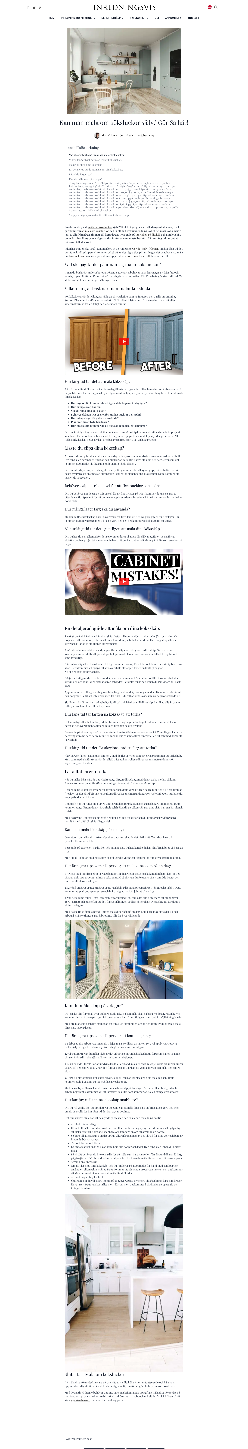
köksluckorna (77, 256)
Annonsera (173, 18)
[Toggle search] (216, 7)
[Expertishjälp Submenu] (124, 18)
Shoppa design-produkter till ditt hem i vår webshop (99, 215)
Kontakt (193, 18)
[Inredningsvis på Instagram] (34, 7)
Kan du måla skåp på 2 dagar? (85, 179)
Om (157, 18)
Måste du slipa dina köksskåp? (86, 164)
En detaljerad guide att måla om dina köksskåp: (96, 169)
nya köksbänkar (80, 1400)
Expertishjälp (111, 18)
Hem (52, 18)
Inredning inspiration (76, 18)
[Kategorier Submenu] (148, 18)
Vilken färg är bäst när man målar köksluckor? (95, 159)
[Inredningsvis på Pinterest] (40, 7)
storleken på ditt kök (148, 234)
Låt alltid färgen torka (81, 174)
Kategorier (137, 18)
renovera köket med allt (136, 256)
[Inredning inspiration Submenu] (95, 18)
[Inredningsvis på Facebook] (28, 7)
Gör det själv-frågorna (145, 248)
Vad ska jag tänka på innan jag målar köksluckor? (97, 154)
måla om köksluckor (100, 227)
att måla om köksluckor (95, 231)
